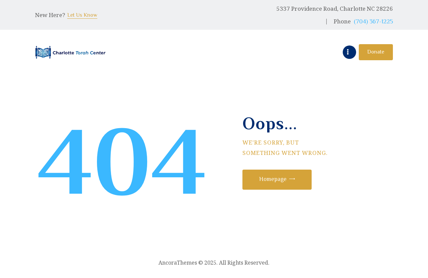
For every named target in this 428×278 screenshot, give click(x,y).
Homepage (274, 179)
